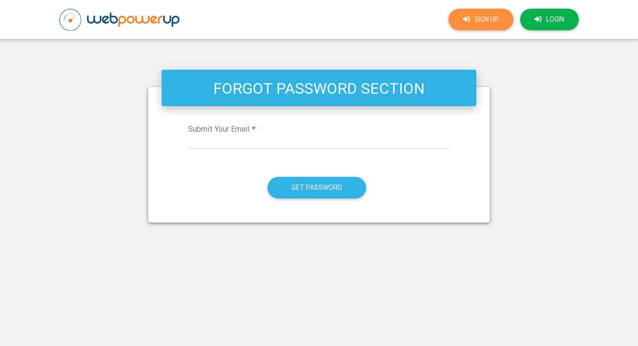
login (549, 19)
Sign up (481, 19)
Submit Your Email (221, 129)
